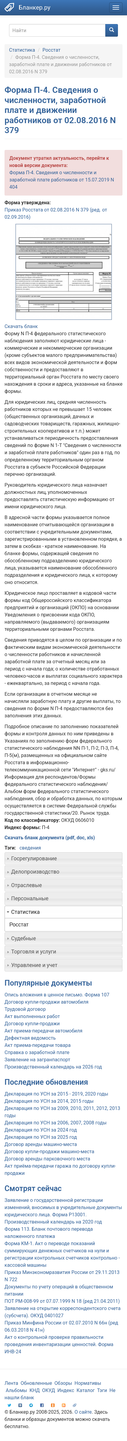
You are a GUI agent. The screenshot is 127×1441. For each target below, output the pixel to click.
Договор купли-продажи (32, 1023)
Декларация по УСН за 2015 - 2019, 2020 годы (56, 1094)
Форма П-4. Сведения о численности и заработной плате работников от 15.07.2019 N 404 (61, 180)
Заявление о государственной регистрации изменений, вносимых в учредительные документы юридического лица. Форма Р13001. (63, 1207)
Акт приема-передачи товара (38, 1045)
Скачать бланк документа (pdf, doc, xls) (50, 838)
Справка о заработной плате (37, 1052)
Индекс (65, 1390)
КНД (35, 1390)
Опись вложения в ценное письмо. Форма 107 (57, 995)
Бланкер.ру (34, 7)
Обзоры (63, 1383)
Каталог (86, 1390)
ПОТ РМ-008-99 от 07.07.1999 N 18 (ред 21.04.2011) (62, 1301)
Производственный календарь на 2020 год (53, 1222)
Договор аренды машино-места (41, 1144)
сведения (30, 848)
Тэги (102, 1390)
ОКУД (48, 1390)
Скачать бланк (21, 326)
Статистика (22, 50)
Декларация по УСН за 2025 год (41, 1137)
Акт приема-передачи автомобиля (43, 1031)
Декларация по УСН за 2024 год (41, 1130)
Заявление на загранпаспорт (37, 1060)
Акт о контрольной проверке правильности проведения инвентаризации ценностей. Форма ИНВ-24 (59, 1344)
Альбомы (16, 1390)
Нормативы (88, 1383)
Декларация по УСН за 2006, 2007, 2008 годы (55, 1123)
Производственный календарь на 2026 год (53, 1067)
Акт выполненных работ (32, 1016)
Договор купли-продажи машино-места (49, 1151)
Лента (11, 1383)
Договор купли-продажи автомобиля (46, 1002)
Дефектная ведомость (30, 1038)
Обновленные (36, 1383)
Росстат (52, 50)
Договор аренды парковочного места (47, 1159)
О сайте (83, 1412)
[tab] (63, 858)
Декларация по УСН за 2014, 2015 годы (49, 1101)
